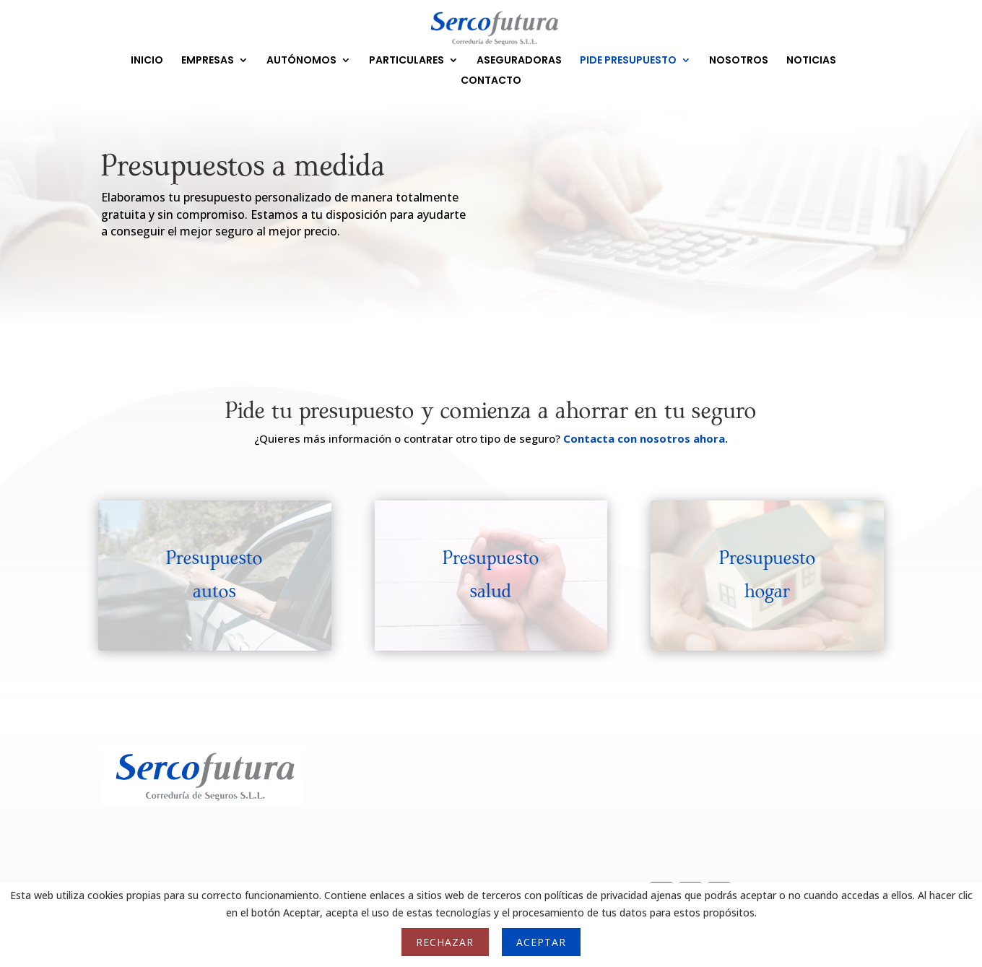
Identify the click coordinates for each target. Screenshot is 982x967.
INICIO (147, 61)
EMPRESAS (207, 61)
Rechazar (445, 942)
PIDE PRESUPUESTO (628, 61)
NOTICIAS (811, 61)
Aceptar (541, 942)
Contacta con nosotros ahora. (645, 438)
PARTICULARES (406, 61)
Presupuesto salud (491, 575)
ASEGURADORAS (519, 61)
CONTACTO (491, 81)
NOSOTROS (738, 61)
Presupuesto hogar (767, 575)
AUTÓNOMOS (301, 61)
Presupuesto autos (214, 575)
